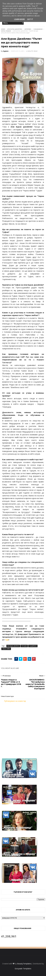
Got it (30, 19)
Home (3, 29)
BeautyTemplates (24, 963)
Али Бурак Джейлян (14, 29)
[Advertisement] (23, 729)
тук (7, 639)
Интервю (28, 29)
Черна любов (6, 31)
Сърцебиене (38, 29)
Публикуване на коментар (15, 701)
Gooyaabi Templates (23, 968)
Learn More (19, 19)
